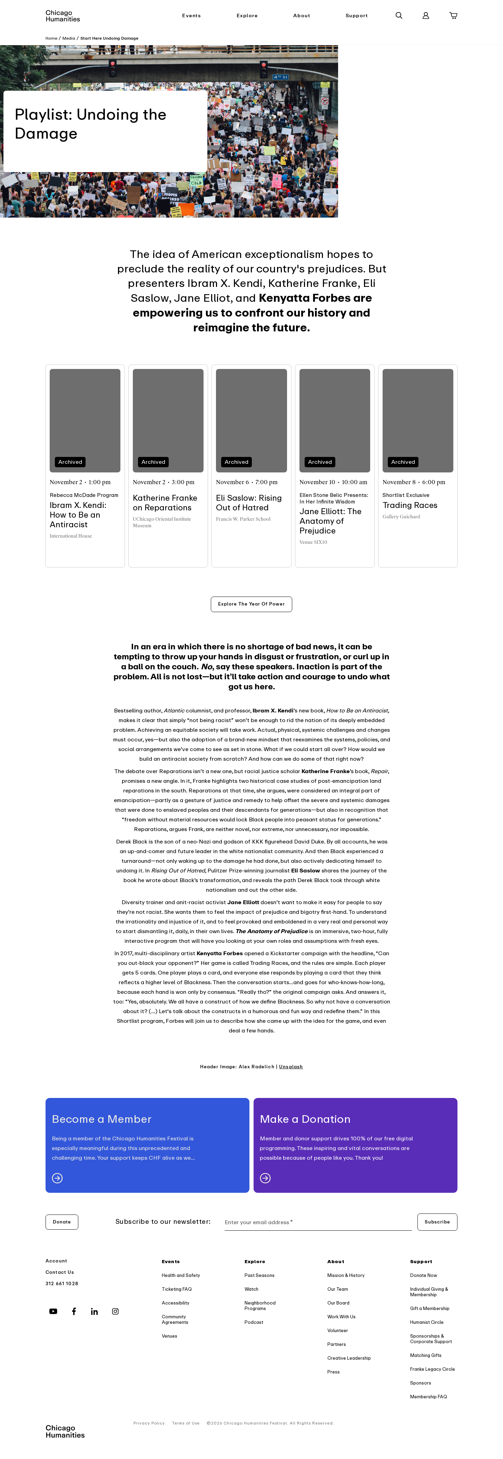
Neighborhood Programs (260, 1306)
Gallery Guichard (401, 517)
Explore (247, 16)
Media (68, 38)
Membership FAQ (428, 1397)
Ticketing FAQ (177, 1289)
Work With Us (341, 1317)
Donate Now (423, 1275)
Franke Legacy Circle (432, 1369)
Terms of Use (186, 1423)
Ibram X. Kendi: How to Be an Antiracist (78, 515)
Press (333, 1372)
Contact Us (60, 1272)
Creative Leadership (349, 1358)
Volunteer (337, 1330)
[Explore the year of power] (251, 604)
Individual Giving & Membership (429, 1292)
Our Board (338, 1303)
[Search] (399, 15)
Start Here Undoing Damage (109, 38)
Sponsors (420, 1383)
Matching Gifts (426, 1355)
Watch (251, 1289)
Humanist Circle (427, 1322)
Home (51, 38)
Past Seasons (260, 1275)
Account (56, 1261)
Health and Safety (181, 1275)
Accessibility (175, 1303)
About (301, 16)
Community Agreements (175, 1320)
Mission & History (346, 1275)
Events (191, 16)
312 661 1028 (62, 1283)
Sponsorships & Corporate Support (431, 1339)
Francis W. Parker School (243, 519)
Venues (169, 1336)
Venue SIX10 (313, 542)
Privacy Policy (149, 1423)
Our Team (337, 1289)
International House (71, 536)
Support (357, 16)
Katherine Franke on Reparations (165, 503)
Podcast (254, 1322)
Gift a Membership (430, 1308)
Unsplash (291, 1066)
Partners (336, 1344)
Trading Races (410, 505)
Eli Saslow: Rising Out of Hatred (249, 503)
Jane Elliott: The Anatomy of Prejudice (330, 521)
